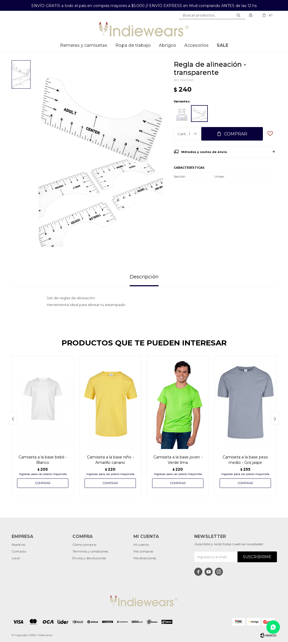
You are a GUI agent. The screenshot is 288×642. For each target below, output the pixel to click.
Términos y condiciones (90, 551)
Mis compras (143, 551)
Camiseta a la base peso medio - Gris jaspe (245, 460)
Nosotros (18, 545)
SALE (222, 45)
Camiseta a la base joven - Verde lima (177, 460)
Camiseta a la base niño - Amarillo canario (110, 460)
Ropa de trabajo (133, 45)
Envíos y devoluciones (89, 558)
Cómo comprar (84, 545)
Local (16, 558)
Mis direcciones (144, 558)
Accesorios (196, 45)
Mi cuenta (141, 545)
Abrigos (167, 45)
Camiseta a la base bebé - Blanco (43, 460)
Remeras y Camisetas (83, 45)
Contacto (19, 551)
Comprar (235, 134)
